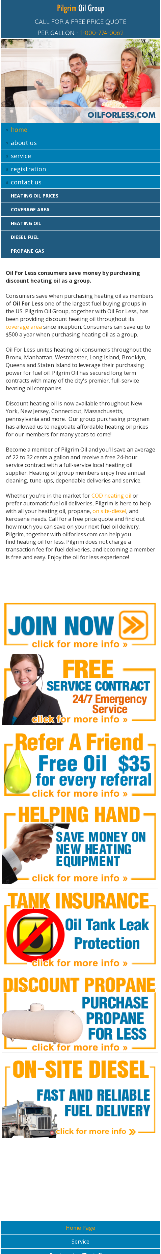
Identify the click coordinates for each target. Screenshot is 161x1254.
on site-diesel (109, 511)
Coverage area (30, 209)
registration (28, 169)
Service (80, 1241)
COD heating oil (111, 495)
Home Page (80, 1227)
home (19, 130)
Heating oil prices (34, 195)
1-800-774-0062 (102, 33)
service (21, 156)
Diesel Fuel (25, 237)
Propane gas (27, 251)
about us (24, 143)
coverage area (24, 326)
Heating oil (26, 223)
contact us (26, 182)
